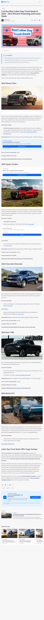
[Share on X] (37, 20)
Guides (2, 5)
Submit (22, 234)
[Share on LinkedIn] (39, 20)
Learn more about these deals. (23, 375)
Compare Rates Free (22, 146)
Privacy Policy (14, 236)
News (12, 488)
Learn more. (31, 224)
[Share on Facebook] (35, 20)
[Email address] (22, 232)
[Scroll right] (42, 526)
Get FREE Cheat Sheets (22, 174)
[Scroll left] (39, 526)
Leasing (7, 5)
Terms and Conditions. (21, 236)
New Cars (8, 488)
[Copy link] (42, 20)
